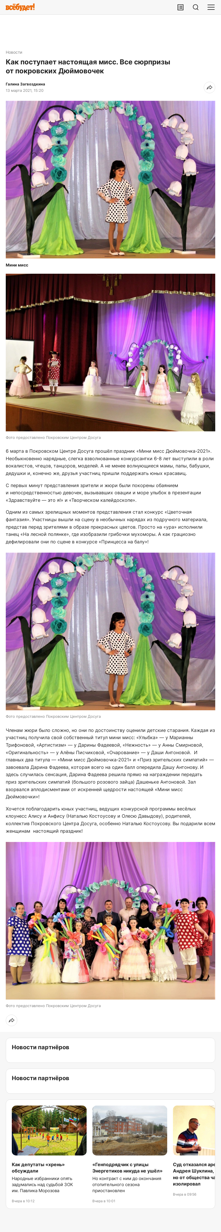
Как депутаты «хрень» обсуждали (38, 1168)
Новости (14, 52)
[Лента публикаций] (180, 7)
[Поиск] (195, 7)
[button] (110, 179)
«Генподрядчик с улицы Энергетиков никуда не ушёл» (127, 1168)
